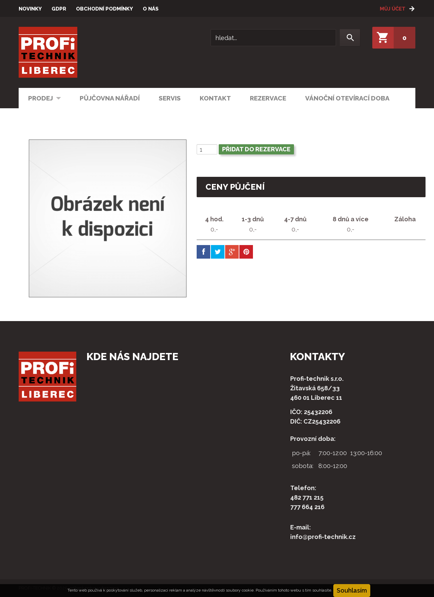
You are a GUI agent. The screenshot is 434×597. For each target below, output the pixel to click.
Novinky (30, 9)
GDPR (59, 9)
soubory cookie (240, 590)
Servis (170, 98)
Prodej (40, 97)
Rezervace (268, 98)
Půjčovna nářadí (110, 98)
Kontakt (215, 98)
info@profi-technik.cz (323, 536)
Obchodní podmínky (104, 9)
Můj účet (393, 9)
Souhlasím (352, 590)
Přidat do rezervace (256, 149)
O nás (151, 9)
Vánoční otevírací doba (347, 98)
